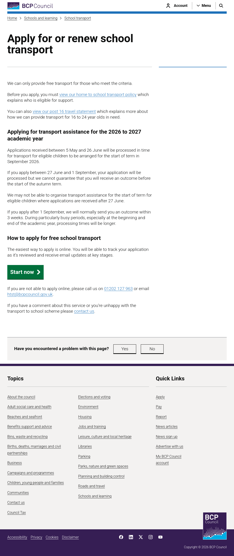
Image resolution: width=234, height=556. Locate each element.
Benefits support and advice (29, 426)
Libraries (85, 446)
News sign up (167, 436)
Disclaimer (70, 537)
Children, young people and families (35, 483)
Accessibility (17, 537)
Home (12, 18)
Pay (159, 407)
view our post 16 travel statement (64, 111)
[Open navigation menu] (204, 5)
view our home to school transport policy (98, 94)
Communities (18, 493)
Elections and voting (94, 397)
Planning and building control (101, 476)
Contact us (16, 502)
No (152, 348)
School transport (77, 18)
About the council (21, 397)
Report (161, 417)
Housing (84, 417)
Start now (25, 272)
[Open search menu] (221, 5)
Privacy (36, 537)
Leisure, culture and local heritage (105, 436)
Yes (124, 348)
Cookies (52, 537)
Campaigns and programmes (30, 473)
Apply (160, 397)
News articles (167, 426)
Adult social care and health (29, 407)
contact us (84, 311)
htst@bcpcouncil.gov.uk (30, 294)
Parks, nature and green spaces (103, 466)
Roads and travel (91, 486)
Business (14, 463)
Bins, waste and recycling (27, 436)
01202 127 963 (118, 288)
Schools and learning (40, 18)
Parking (84, 456)
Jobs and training (92, 426)
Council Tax (16, 512)
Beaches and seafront (24, 417)
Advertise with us (169, 446)
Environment (88, 407)
